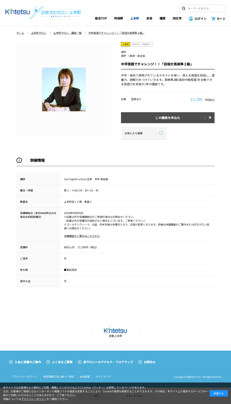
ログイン (200, 18)
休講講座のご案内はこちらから (82, 236)
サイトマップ (103, 376)
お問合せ (150, 362)
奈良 (149, 18)
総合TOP (101, 18)
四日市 (177, 18)
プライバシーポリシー (25, 376)
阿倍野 (118, 18)
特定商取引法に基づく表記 (58, 376)
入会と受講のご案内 (28, 362)
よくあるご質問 (62, 362)
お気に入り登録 (134, 133)
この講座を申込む (167, 117)
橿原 (162, 18)
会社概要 (85, 376)
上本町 (134, 18)
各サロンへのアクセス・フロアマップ (108, 362)
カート (221, 18)
